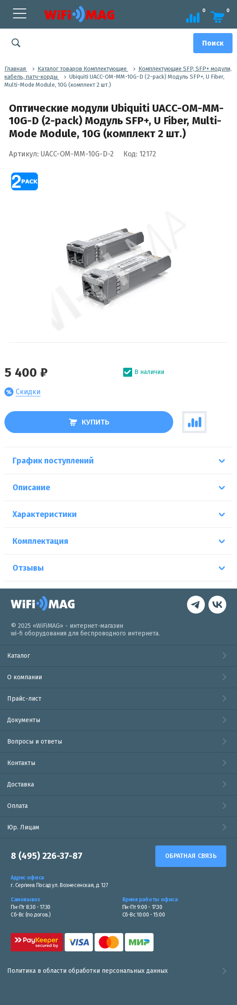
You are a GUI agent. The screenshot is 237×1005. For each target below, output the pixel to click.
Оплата (17, 806)
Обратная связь (190, 856)
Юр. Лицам (23, 827)
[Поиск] (213, 43)
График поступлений (53, 461)
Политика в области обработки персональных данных (118, 971)
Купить (89, 422)
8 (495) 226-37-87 (47, 856)
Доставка (20, 784)
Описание (31, 487)
